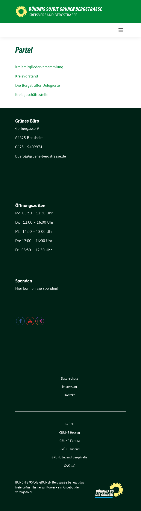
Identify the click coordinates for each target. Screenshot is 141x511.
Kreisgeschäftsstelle (31, 94)
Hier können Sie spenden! (36, 288)
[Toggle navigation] (121, 30)
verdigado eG (24, 492)
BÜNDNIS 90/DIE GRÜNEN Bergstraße (65, 9)
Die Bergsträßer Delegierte (37, 85)
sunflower (48, 487)
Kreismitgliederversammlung (39, 66)
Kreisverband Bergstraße (53, 14)
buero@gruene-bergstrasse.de (40, 156)
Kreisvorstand (26, 76)
